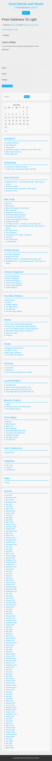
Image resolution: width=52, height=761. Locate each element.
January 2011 (10, 705)
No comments (34, 25)
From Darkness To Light (10, 29)
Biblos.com (9, 426)
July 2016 (9, 593)
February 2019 (10, 538)
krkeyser (25, 25)
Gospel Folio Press (12, 256)
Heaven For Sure (11, 350)
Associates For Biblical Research (17, 167)
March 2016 (10, 598)
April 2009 (9, 745)
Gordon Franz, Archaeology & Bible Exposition (21, 169)
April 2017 (9, 578)
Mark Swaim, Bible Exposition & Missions (19, 331)
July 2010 (9, 718)
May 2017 (9, 576)
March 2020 (10, 522)
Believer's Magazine (12, 278)
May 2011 (9, 696)
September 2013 (11, 643)
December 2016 (11, 587)
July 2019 (9, 533)
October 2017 (10, 564)
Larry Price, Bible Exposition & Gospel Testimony (22, 328)
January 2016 (10, 600)
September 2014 (11, 622)
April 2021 (9, 506)
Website (4, 80)
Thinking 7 (9, 237)
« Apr (5, 131)
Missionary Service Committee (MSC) (18, 406)
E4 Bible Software (12, 304)
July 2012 (9, 669)
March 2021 (10, 509)
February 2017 (10, 582)
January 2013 (10, 656)
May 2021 (9, 504)
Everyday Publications (13, 254)
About (8, 482)
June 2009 (9, 741)
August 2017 (10, 569)
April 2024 (9, 495)
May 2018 (9, 549)
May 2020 (9, 517)
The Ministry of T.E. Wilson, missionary (18, 235)
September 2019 (11, 531)
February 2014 (10, 638)
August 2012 (10, 667)
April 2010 (9, 723)
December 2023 (11, 497)
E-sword (8, 302)
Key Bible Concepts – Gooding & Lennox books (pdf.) (23, 149)
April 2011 (9, 698)
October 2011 (10, 689)
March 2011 (10, 701)
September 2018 (11, 544)
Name (4, 68)
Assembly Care (11, 385)
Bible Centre (10, 206)
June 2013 (9, 647)
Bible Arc (9, 203)
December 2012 (11, 658)
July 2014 (9, 627)
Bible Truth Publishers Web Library (17, 208)
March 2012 (10, 678)
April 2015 (9, 614)
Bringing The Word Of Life (14, 212)
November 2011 (11, 687)
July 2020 (9, 515)
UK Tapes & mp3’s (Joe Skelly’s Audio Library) (21, 188)
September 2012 (11, 665)
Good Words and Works (25, 4)
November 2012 (11, 660)
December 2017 (11, 560)
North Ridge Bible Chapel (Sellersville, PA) (20, 392)
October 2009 (10, 732)
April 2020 (9, 520)
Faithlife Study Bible (12, 221)
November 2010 (11, 710)
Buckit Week (10, 452)
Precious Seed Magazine (14, 285)
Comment (5, 49)
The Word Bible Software (14, 311)
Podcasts (9, 467)
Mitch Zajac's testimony (13, 152)
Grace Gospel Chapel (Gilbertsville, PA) (19, 389)
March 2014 (10, 636)
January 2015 (10, 618)
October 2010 (10, 712)
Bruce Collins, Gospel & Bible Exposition (19, 324)
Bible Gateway (10, 424)
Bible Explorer (10, 300)
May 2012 (9, 674)
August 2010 (10, 716)
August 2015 (10, 607)
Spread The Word (11, 186)
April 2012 (9, 676)
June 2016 (9, 596)
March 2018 (10, 553)
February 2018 (10, 555)
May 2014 (9, 631)
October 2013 (10, 640)
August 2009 (10, 736)
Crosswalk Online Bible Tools (15, 217)
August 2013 (10, 645)
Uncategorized (10, 470)
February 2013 (10, 654)
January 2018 (10, 558)
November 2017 (11, 562)
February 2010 (10, 727)
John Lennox (10, 147)
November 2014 (11, 620)
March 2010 (10, 725)
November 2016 (11, 589)
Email (4, 74)
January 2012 (10, 683)
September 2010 (11, 714)
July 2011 (9, 692)
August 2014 (10, 625)
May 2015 (9, 611)
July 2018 (9, 547)
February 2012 (10, 681)
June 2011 (9, 694)
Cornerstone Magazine (13, 280)
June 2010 (9, 721)
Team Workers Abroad (13, 409)
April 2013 (9, 651)
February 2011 (10, 703)
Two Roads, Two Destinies (14, 355)
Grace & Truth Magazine (14, 283)
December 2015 (11, 602)
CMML (8, 404)
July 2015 (9, 609)
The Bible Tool (10, 309)
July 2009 (9, 739)
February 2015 (10, 616)
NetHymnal (9, 370)
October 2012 (10, 663)
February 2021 (10, 511)
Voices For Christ (11, 191)
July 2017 (9, 571)
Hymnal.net (9, 367)
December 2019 (11, 526)
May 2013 (9, 649)
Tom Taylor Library (12, 239)
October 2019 (10, 529)
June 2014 (9, 629)
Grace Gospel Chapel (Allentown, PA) (18, 387)
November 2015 (11, 605)
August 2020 (10, 513)
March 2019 (10, 535)
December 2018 (11, 540)
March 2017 (10, 580)
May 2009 (9, 743)
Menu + (26, 13)
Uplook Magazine (11, 287)
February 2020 (10, 524)
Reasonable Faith (11, 154)
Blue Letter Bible (11, 210)
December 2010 (11, 707)
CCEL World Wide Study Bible (16, 215)
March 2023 (10, 500)
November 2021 (11, 502)
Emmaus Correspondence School (17, 219)
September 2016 (11, 591)
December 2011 (11, 685)
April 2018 (9, 551)
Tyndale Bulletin (11, 241)
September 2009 (11, 734)
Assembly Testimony (12, 276)
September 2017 (11, 567)
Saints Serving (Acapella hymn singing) (19, 372)
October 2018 (10, 542)
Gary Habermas (11, 145)
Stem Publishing (11, 232)
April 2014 (9, 634)
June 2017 (9, 573)
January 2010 (10, 730)
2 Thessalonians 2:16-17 (26, 7)
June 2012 (9, 672)
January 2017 (10, 584)
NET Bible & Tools (12, 230)
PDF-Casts (9, 465)
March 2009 (10, 748)
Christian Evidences (12, 143)
